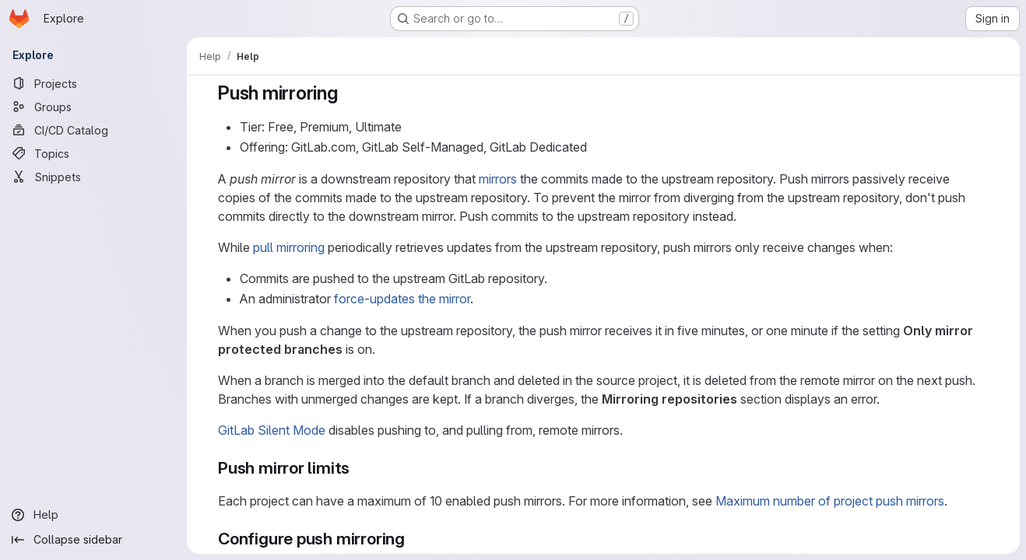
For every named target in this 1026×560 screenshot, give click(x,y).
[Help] (93, 515)
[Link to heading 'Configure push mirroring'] (414, 538)
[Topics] (93, 153)
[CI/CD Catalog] (93, 130)
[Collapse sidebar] (93, 540)
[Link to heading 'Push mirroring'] (348, 93)
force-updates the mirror (402, 298)
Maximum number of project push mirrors (829, 501)
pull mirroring (289, 247)
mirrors (498, 179)
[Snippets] (93, 176)
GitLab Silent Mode (271, 430)
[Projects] (93, 83)
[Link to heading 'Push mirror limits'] (358, 468)
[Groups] (93, 106)
